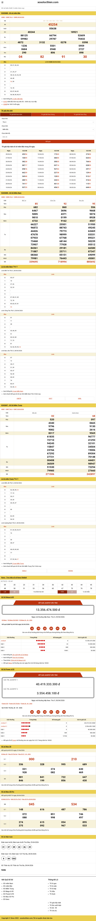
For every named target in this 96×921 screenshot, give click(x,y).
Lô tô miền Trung (7, 479)
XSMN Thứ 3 (9, 197)
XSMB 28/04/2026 (19, 17)
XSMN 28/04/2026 (19, 197)
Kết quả (48, 141)
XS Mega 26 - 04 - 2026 (25, 620)
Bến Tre (24, 200)
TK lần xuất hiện (55, 905)
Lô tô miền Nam (7, 267)
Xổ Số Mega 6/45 (7, 597)
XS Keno (6, 899)
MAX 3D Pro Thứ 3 (16, 799)
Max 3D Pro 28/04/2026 (29, 799)
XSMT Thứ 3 (9, 409)
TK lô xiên (53, 886)
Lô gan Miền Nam (17, 391)
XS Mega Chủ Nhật (13, 620)
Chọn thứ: (5, 118)
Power (14, 740)
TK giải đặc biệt (7, 111)
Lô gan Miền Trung (18, 563)
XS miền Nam (8, 883)
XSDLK (24, 571)
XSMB (3, 17)
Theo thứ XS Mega (18, 657)
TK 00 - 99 (53, 908)
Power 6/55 (5, 703)
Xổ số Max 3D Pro (7, 792)
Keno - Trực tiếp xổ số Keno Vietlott (14, 578)
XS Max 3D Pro (8, 897)
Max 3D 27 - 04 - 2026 (24, 754)
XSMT (3, 409)
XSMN (3, 197)
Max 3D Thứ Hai (12, 754)
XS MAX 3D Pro (5, 799)
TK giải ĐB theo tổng (80, 114)
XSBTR (19, 398)
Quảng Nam (75, 413)
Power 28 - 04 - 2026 (26, 703)
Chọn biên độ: (6, 133)
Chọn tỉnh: (5, 126)
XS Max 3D (4, 754)
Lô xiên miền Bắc (17, 99)
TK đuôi (52, 894)
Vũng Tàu (52, 200)
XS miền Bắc (7, 886)
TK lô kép (53, 889)
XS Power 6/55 (8, 894)
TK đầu (52, 891)
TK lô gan (53, 883)
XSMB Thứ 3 (9, 17)
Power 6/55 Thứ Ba (14, 703)
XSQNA (70, 571)
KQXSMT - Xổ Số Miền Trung (11, 405)
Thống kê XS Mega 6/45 (18, 660)
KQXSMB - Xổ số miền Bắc (10, 13)
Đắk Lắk (34, 413)
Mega (10, 663)
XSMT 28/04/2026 (19, 409)
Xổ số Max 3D (6, 747)
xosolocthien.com (48, 2)
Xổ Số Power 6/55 (7, 669)
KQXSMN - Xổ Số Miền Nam (11, 193)
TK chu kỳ (53, 911)
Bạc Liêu (81, 200)
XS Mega (4, 620)
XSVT (50, 398)
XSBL (79, 398)
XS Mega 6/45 (8, 891)
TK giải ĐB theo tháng (48, 114)
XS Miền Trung (8, 889)
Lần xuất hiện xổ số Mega (20, 655)
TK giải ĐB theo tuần (15, 114)
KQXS (5, 101)
